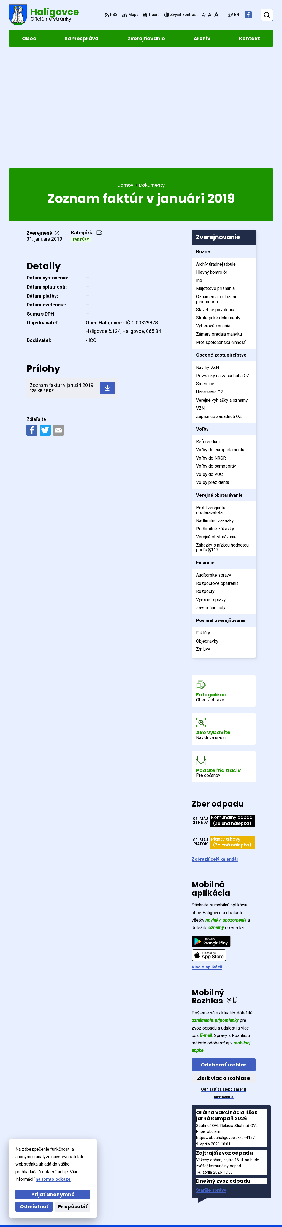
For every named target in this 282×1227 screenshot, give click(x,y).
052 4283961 (235, 1185)
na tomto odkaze (53, 1179)
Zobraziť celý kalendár (215, 746)
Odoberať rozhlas (224, 951)
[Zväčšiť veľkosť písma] (217, 15)
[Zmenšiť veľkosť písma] (204, 15)
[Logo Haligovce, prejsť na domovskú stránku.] (44, 14)
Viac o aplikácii (207, 854)
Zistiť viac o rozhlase (223, 965)
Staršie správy (211, 1077)
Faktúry (81, 126)
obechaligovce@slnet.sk (247, 1192)
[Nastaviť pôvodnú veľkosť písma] (210, 15)
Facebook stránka (240, 1199)
